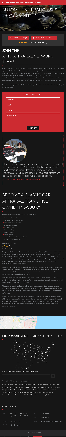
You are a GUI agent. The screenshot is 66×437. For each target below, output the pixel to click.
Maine (58, 385)
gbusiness (11, 426)
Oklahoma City (45, 388)
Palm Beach (20, 390)
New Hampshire (35, 388)
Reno (38, 390)
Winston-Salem (29, 395)
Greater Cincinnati (42, 385)
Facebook (14, 426)
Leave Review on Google (18, 38)
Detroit (21, 385)
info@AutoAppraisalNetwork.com (51, 422)
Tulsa (15, 395)
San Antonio (6, 393)
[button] (3, 247)
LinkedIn (20, 426)
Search (54, 377)
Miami (21, 388)
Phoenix (27, 390)
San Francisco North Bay (40, 393)
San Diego (14, 393)
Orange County (55, 388)
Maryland (15, 388)
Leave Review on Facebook (45, 38)
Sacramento (53, 390)
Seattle (51, 393)
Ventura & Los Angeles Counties (44, 395)
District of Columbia (30, 385)
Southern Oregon (7, 395)
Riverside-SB (45, 390)
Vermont (20, 395)
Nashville (26, 388)
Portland (33, 390)
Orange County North (9, 390)
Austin (4, 385)
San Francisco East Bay (25, 393)
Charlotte (10, 385)
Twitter (17, 426)
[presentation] (18, 123)
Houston (52, 385)
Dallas (16, 385)
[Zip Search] (26, 377)
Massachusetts (6, 388)
